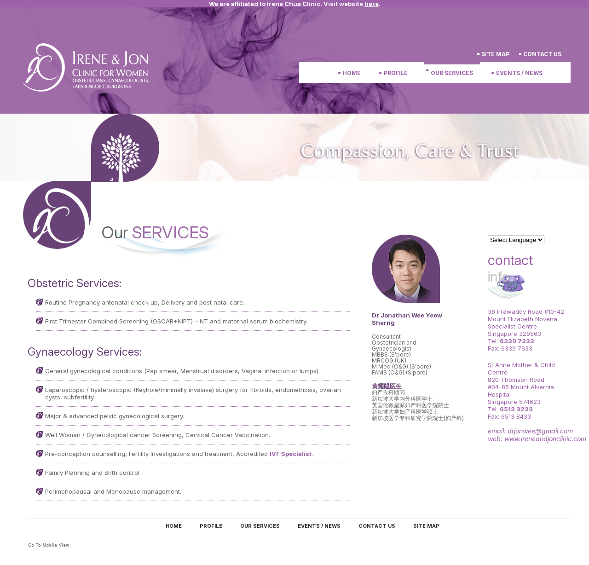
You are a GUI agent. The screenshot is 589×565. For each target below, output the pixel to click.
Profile (396, 72)
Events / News (519, 72)
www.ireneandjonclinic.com (545, 439)
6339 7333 (517, 341)
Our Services (452, 72)
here (371, 3)
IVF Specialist (291, 453)
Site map (426, 526)
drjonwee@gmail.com (540, 431)
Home (352, 72)
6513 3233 (516, 409)
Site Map (495, 54)
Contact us (542, 54)
